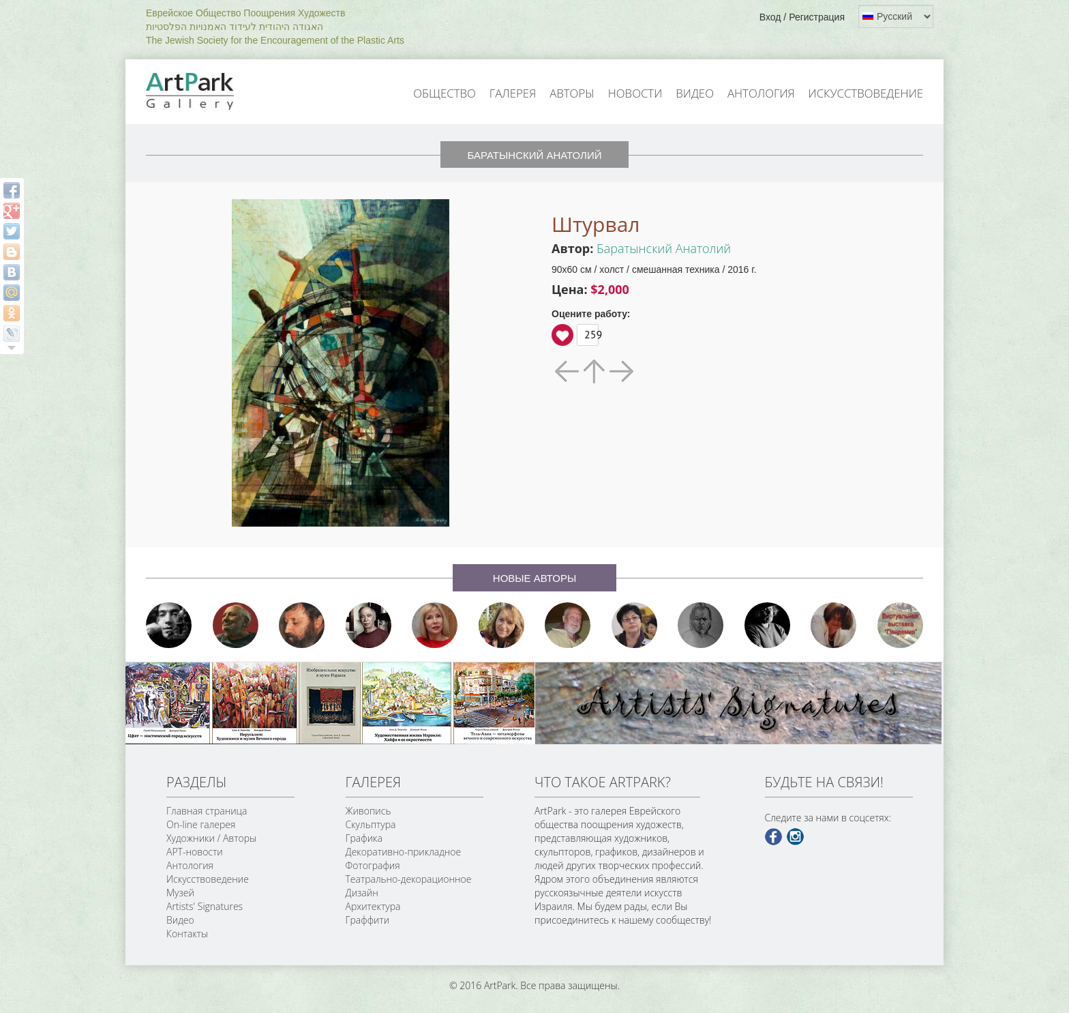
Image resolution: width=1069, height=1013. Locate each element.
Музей (180, 892)
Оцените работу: (591, 313)
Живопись (368, 810)
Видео (695, 93)
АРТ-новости (194, 851)
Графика (364, 838)
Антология (761, 93)
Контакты (187, 933)
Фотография (373, 865)
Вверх (562, 335)
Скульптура (371, 824)
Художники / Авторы (211, 838)
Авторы (571, 93)
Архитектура (373, 906)
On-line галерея (200, 824)
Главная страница (206, 810)
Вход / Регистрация (802, 17)
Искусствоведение (866, 93)
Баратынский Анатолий (664, 248)
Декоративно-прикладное (404, 851)
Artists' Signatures (204, 906)
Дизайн (362, 892)
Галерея (513, 93)
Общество (444, 93)
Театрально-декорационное (409, 878)
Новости (635, 93)
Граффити (368, 919)
